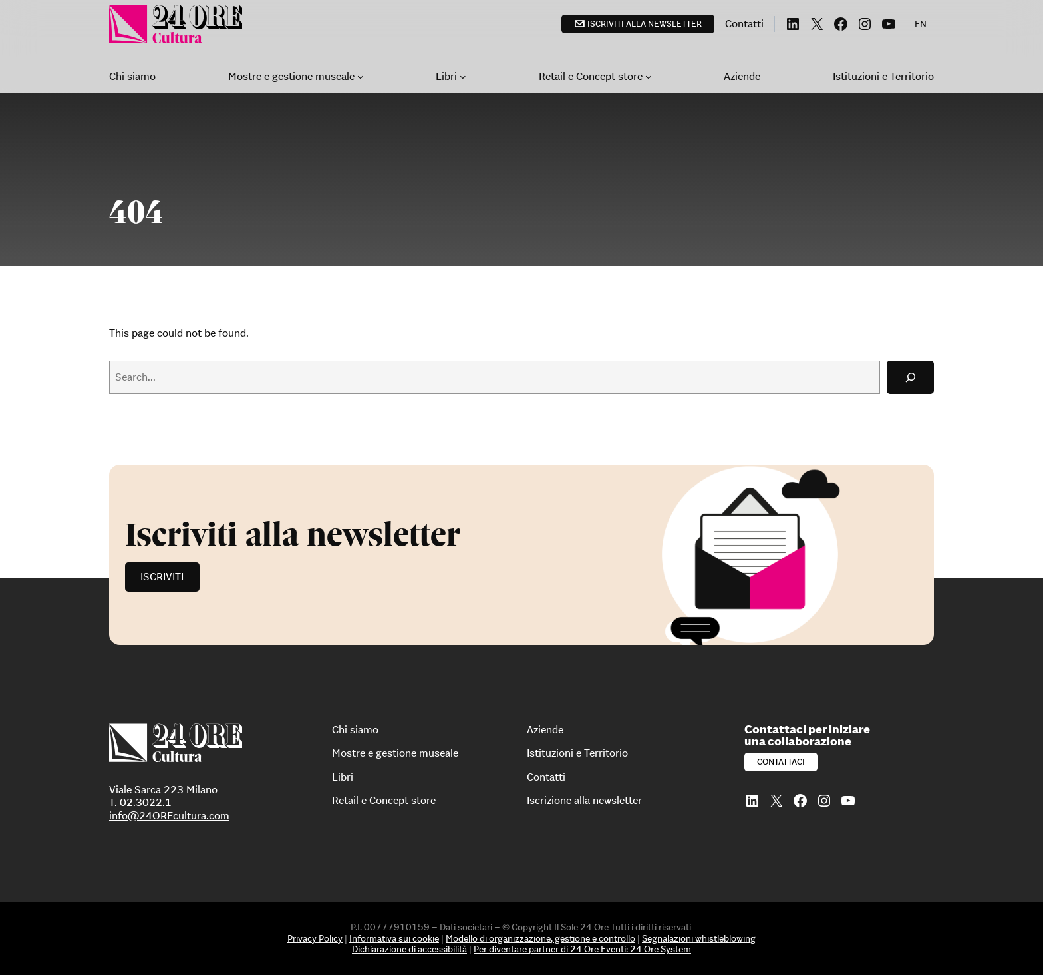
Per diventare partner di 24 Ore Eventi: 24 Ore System (582, 949)
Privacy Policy (315, 938)
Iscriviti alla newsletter (644, 23)
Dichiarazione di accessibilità (409, 949)
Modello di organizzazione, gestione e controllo (540, 938)
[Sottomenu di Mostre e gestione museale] (360, 76)
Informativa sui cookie (394, 938)
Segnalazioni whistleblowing (699, 938)
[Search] (910, 377)
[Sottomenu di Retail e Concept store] (648, 76)
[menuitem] (920, 24)
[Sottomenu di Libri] (463, 76)
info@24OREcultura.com (169, 815)
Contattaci (781, 761)
